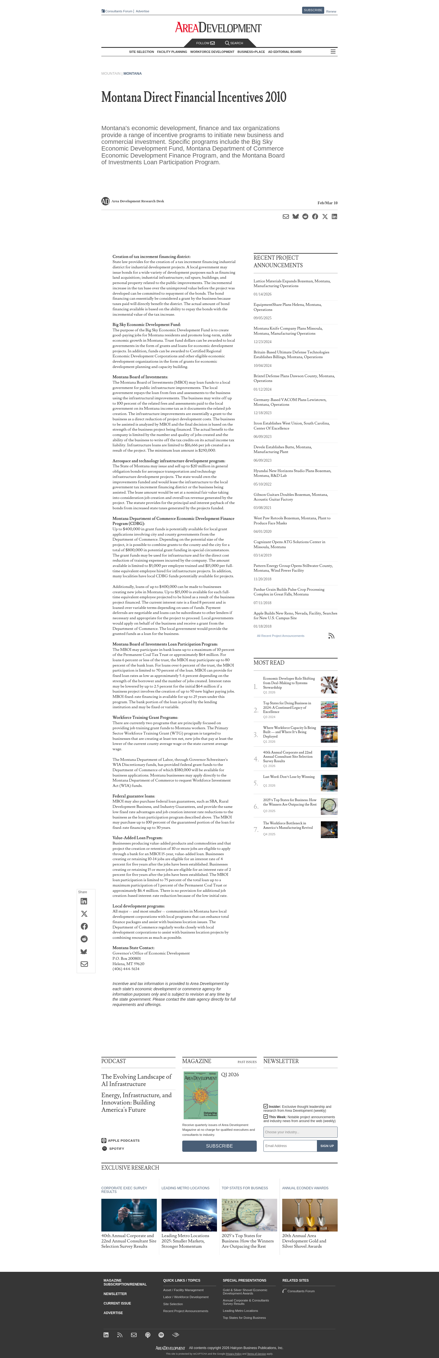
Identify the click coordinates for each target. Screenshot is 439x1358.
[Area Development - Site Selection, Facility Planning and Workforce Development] (219, 27)
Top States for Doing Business (244, 1317)
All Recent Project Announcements (280, 635)
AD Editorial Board (285, 51)
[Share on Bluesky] (86, 952)
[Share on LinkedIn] (86, 902)
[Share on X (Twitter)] (86, 914)
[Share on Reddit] (86, 939)
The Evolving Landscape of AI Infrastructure (136, 1080)
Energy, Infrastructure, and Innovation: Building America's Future (136, 1103)
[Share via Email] (86, 965)
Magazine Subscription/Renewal (125, 1282)
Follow (205, 43)
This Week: (299, 1119)
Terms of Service (256, 1353)
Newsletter (115, 1294)
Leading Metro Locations (240, 1310)
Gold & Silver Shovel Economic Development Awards (245, 1291)
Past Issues (247, 1062)
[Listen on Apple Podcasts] (138, 1140)
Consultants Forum (118, 11)
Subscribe (313, 10)
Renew (331, 11)
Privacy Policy (234, 1353)
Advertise (142, 11)
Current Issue (117, 1303)
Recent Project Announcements (185, 1311)
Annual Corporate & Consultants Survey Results (246, 1302)
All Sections (333, 52)
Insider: (297, 1109)
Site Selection (173, 1304)
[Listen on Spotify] (138, 1149)
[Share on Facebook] (86, 927)
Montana (132, 73)
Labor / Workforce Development (186, 1297)
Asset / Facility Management (183, 1290)
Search (234, 43)
